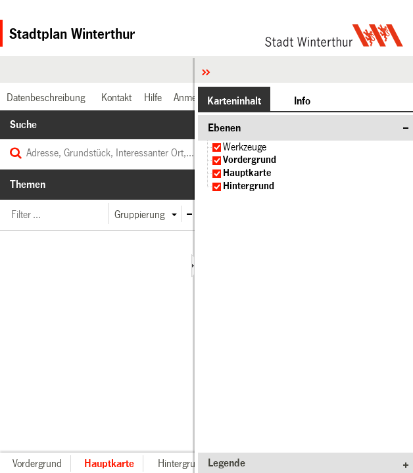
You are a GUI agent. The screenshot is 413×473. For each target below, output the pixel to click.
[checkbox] (216, 147)
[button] (139, 214)
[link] (43, 97)
